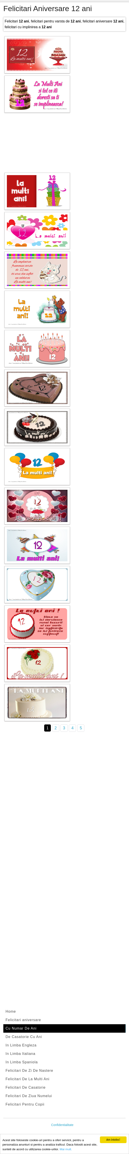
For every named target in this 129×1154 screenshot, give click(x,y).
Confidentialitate (62, 1125)
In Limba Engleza (21, 1045)
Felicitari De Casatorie (26, 1087)
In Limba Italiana (20, 1054)
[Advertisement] (64, 141)
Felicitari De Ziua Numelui (29, 1096)
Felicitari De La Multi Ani (28, 1079)
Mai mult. (66, 1149)
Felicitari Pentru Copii (25, 1104)
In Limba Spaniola (22, 1062)
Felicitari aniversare (23, 1020)
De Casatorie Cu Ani (24, 1037)
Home (11, 1011)
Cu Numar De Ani (21, 1028)
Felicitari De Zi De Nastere (29, 1070)
